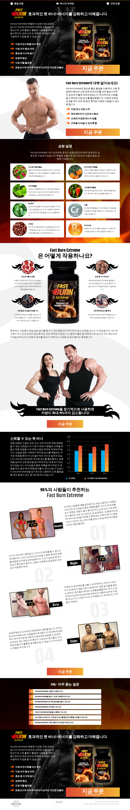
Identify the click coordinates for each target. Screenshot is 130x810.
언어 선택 (59, 802)
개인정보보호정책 (106, 804)
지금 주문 (93, 69)
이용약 (86, 804)
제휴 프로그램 (94, 804)
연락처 (116, 804)
